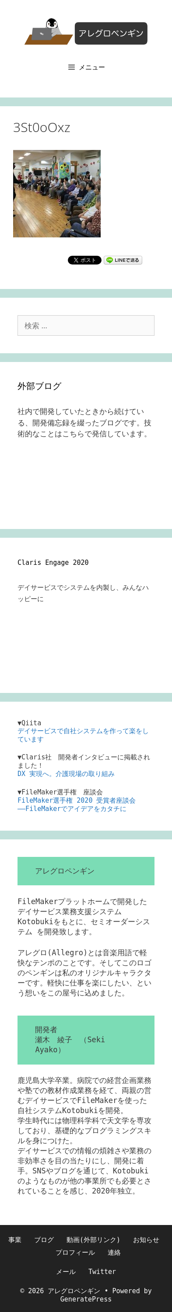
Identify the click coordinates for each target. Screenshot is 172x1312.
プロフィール (75, 1252)
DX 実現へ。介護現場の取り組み (66, 774)
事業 (14, 1240)
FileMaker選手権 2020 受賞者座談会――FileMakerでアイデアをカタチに (77, 805)
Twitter (102, 1272)
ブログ (44, 1240)
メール (66, 1272)
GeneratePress (86, 1299)
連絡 (114, 1252)
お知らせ (146, 1240)
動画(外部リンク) (93, 1240)
